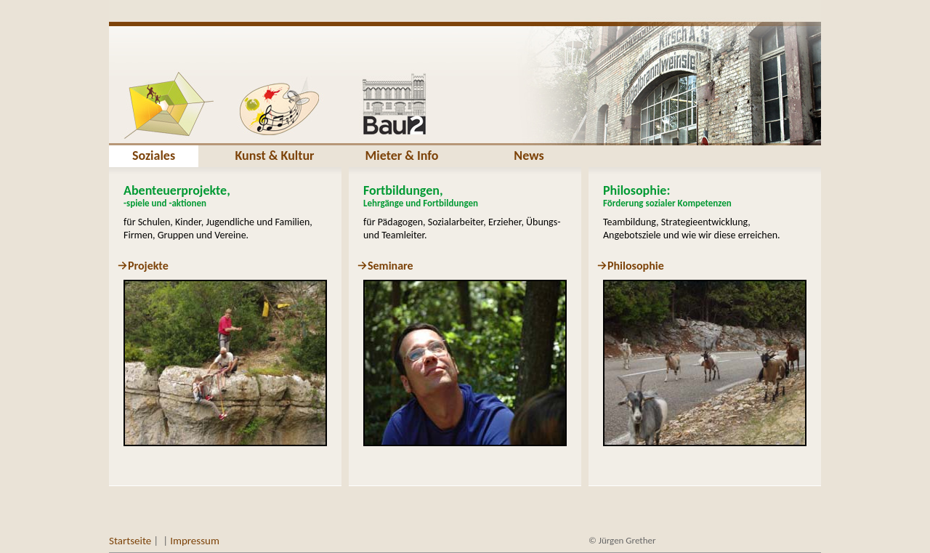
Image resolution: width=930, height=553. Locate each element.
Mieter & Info (402, 156)
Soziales (153, 156)
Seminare (390, 266)
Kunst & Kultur (274, 156)
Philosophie (635, 266)
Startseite (130, 540)
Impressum (194, 540)
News (528, 156)
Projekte (148, 266)
